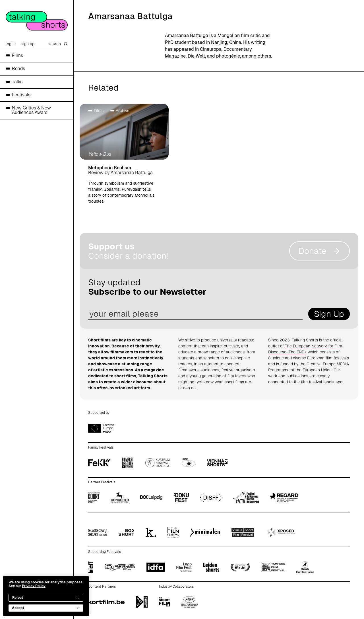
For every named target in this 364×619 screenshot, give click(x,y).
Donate (319, 251)
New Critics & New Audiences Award (31, 110)
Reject (46, 598)
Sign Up (329, 314)
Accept (46, 608)
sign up (27, 44)
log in (11, 44)
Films (17, 55)
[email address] (195, 314)
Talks (17, 81)
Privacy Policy (34, 586)
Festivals (21, 94)
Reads (18, 68)
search (58, 44)
